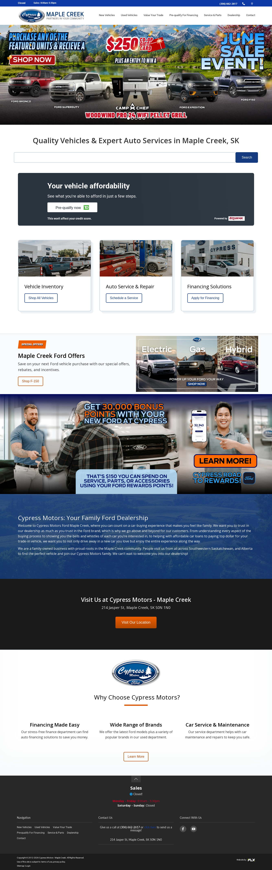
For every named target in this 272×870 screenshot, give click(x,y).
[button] (72, 207)
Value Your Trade (153, 15)
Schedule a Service (124, 298)
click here (150, 827)
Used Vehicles (129, 15)
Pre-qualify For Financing (183, 15)
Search (247, 157)
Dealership (234, 15)
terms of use (46, 862)
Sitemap (20, 866)
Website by (246, 860)
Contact (250, 15)
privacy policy (59, 862)
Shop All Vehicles (41, 298)
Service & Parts (213, 15)
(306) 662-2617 (228, 3)
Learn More (136, 756)
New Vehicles (107, 15)
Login (28, 866)
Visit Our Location (136, 622)
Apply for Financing (205, 298)
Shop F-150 (30, 381)
